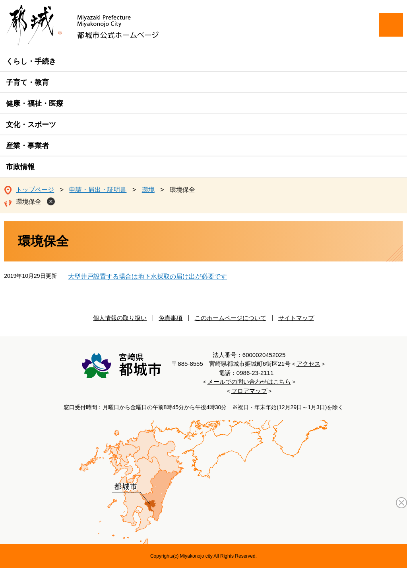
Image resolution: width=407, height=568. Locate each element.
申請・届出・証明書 (97, 189)
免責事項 (170, 317)
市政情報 (20, 167)
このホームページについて (230, 317)
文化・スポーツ (31, 125)
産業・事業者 (27, 146)
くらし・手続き (31, 61)
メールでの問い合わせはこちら (249, 381)
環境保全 (28, 201)
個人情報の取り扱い (120, 317)
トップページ (35, 189)
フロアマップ (249, 390)
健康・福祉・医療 (34, 103)
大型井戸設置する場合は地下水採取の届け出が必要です (147, 276)
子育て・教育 (27, 82)
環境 (148, 189)
